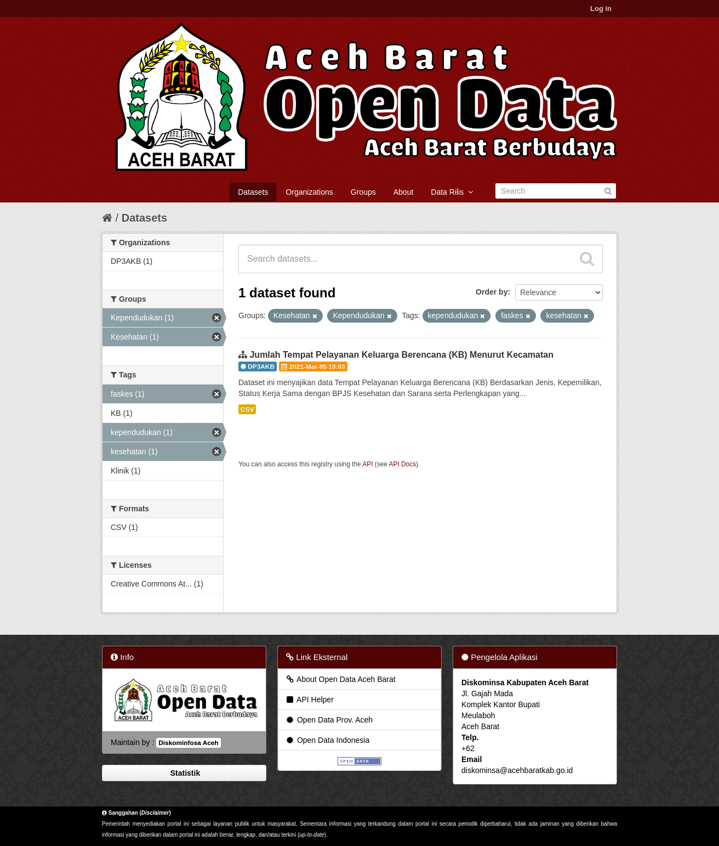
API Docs (402, 464)
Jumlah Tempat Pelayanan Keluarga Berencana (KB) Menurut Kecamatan (401, 354)
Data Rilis (452, 192)
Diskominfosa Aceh (188, 743)
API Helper (309, 699)
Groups (363, 192)
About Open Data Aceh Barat (340, 679)
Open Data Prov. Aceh (329, 719)
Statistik (184, 773)
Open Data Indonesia (327, 740)
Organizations (309, 192)
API (367, 464)
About (403, 192)
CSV (247, 409)
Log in (601, 8)
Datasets (253, 192)
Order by (491, 291)
